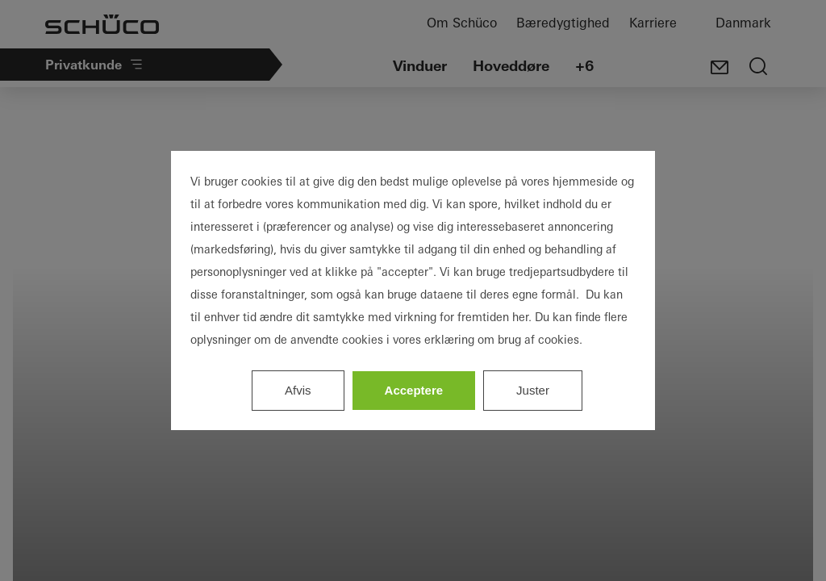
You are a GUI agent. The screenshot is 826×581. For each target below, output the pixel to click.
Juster (532, 390)
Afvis (298, 390)
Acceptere (414, 390)
